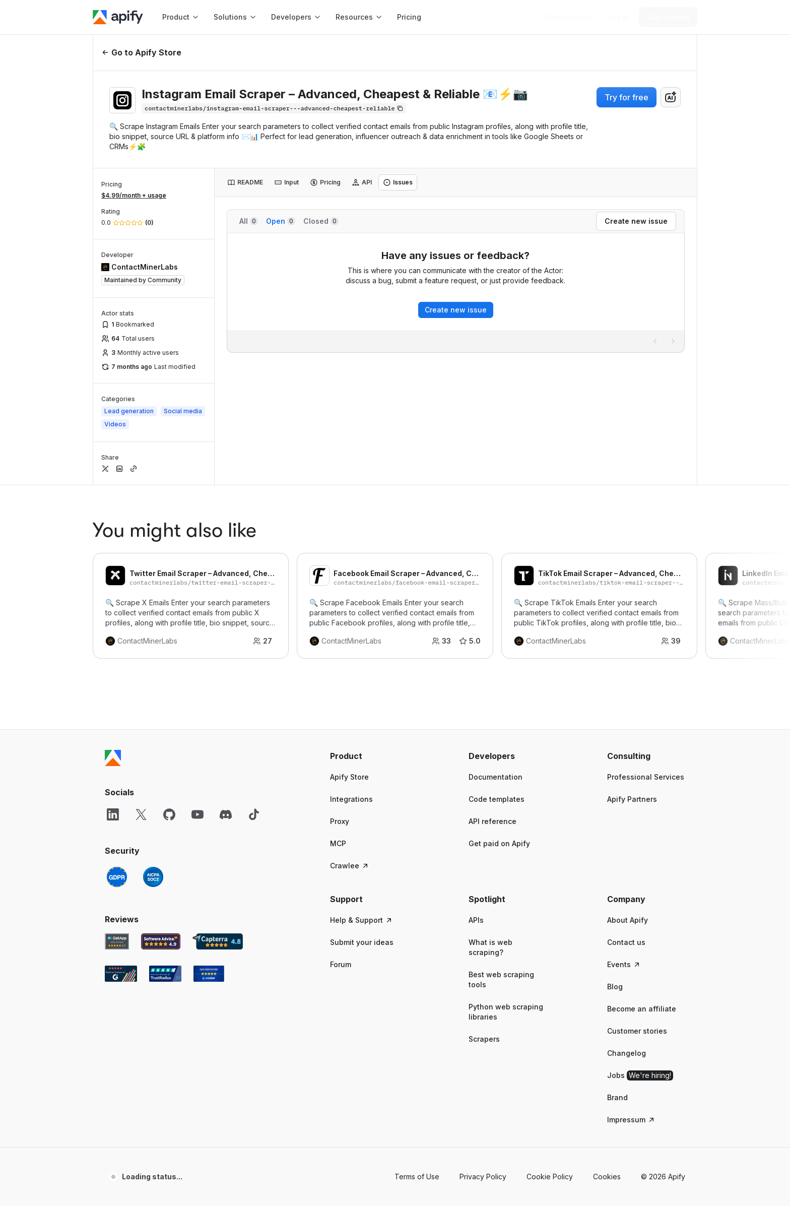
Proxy (339, 821)
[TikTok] (254, 814)
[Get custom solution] (568, 17)
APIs (476, 920)
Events (624, 964)
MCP (338, 843)
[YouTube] (197, 814)
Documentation (495, 777)
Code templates (496, 799)
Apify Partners (632, 799)
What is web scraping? (490, 947)
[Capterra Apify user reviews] (217, 941)
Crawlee (349, 865)
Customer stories (637, 1031)
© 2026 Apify (663, 1176)
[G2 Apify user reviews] (121, 974)
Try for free (626, 97)
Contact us (626, 942)
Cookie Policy (549, 1176)
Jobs (640, 1075)
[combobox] (671, 97)
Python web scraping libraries (506, 1011)
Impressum (631, 1119)
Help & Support (361, 920)
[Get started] (668, 17)
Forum (340, 964)
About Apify (627, 920)
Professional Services (645, 777)
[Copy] (274, 108)
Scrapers (484, 1039)
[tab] (245, 182)
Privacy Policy (482, 1176)
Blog (615, 986)
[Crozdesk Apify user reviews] (208, 974)
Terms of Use (416, 1176)
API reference (492, 821)
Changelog (626, 1053)
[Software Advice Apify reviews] (161, 941)
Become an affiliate (641, 1008)
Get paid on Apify (499, 843)
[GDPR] (117, 877)
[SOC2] (153, 877)
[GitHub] (169, 814)
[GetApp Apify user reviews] (117, 941)
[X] (141, 814)
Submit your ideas (361, 942)
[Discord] (226, 814)
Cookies (607, 1176)
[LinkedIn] (113, 814)
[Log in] (618, 17)
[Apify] (118, 17)
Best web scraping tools (501, 979)
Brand (617, 1097)
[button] (369, 756)
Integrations (351, 799)
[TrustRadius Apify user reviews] (165, 974)
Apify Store (349, 777)
